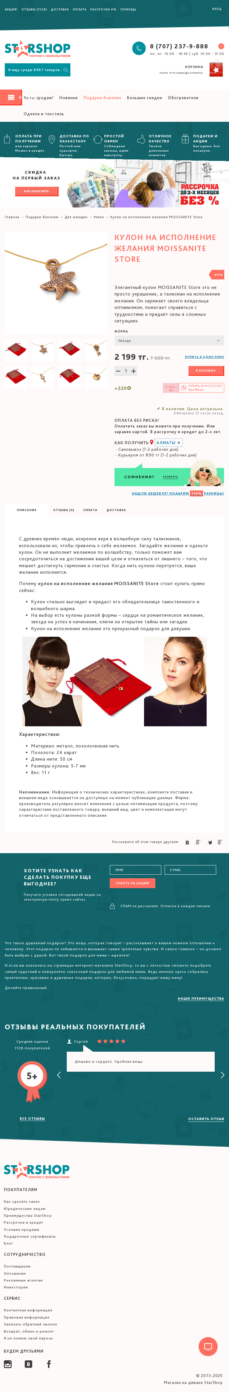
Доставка (60, 9)
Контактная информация (28, 1310)
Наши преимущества (201, 998)
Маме (99, 217)
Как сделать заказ (22, 1201)
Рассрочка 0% (103, 9)
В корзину (206, 370)
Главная (12, 217)
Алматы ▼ (169, 442)
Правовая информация (26, 1317)
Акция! (11, 9)
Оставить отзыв (206, 1119)
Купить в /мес (205, 388)
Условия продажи (21, 1229)
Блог (8, 1243)
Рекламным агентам (23, 1280)
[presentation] (59, 1075)
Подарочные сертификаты (30, 1236)
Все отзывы (32, 1118)
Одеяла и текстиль (44, 113)
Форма (121, 331)
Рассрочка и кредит (23, 1222)
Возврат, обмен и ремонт (29, 1331)
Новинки (68, 97)
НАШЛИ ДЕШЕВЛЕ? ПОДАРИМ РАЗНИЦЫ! (178, 493)
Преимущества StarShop (28, 1215)
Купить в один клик (204, 357)
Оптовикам (15, 1273)
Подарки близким (102, 97)
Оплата (79, 9)
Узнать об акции (132, 883)
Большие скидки (144, 97)
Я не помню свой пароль (28, 1338)
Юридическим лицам (25, 1208)
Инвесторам (16, 1287)
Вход (217, 8)
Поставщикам (17, 1266)
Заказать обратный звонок (30, 1324)
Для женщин (76, 217)
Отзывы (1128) (34, 9)
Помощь (128, 9)
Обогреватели (183, 97)
